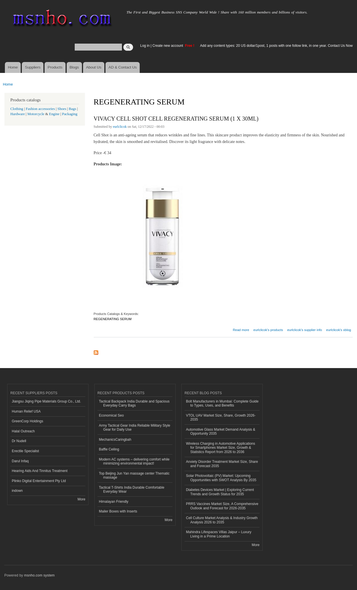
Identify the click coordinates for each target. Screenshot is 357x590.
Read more (241, 329)
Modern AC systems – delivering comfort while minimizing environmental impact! (134, 461)
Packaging (69, 114)
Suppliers (33, 67)
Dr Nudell (19, 441)
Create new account (168, 46)
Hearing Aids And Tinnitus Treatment (40, 471)
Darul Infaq (20, 461)
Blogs (74, 67)
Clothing (16, 109)
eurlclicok (120, 127)
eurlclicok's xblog (338, 330)
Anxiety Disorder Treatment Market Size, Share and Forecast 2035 (222, 464)
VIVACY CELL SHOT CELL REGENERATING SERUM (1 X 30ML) (176, 118)
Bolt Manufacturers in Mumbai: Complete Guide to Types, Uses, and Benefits (222, 403)
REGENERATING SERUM (113, 319)
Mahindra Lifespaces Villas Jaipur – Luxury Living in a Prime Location (219, 534)
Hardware (17, 114)
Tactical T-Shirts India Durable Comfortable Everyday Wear (131, 489)
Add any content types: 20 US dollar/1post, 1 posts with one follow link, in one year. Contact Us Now (276, 46)
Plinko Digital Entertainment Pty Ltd (39, 481)
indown (17, 491)
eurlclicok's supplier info (304, 330)
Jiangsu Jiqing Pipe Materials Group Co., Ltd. (46, 401)
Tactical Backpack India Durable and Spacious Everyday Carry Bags (134, 403)
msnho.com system (39, 575)
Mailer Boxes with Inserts (118, 511)
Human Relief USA (26, 411)
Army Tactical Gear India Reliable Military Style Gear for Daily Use (134, 427)
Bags (72, 109)
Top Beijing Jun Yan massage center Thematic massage (134, 475)
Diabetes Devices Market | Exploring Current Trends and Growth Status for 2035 (220, 492)
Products (55, 67)
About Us (93, 67)
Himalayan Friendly (113, 502)
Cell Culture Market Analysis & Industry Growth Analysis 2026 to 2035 (222, 520)
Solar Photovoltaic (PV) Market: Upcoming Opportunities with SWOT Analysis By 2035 (221, 478)
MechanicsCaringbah (115, 440)
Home (13, 67)
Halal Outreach (23, 431)
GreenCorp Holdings (27, 421)
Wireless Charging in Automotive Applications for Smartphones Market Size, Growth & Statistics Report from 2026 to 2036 (220, 448)
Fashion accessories (40, 109)
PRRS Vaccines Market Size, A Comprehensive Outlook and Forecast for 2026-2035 (222, 506)
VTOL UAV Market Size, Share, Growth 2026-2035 (221, 417)
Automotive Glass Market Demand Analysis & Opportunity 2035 (220, 431)
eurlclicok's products (268, 330)
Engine (54, 114)
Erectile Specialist (25, 451)
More (81, 499)
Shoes (61, 109)
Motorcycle (35, 114)
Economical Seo (111, 415)
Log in (145, 46)
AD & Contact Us (123, 67)
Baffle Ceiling (109, 449)
